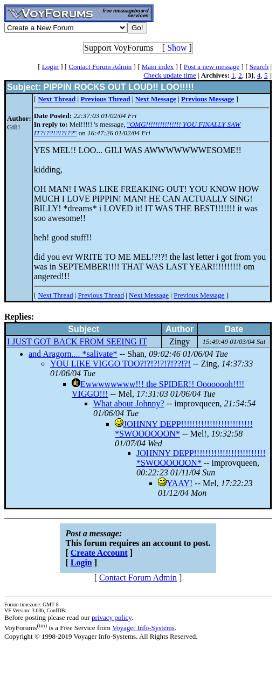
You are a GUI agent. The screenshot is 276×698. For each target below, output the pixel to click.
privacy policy (112, 617)
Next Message (149, 295)
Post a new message (212, 67)
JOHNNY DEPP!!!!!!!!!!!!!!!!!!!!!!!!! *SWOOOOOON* (201, 457)
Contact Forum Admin (100, 67)
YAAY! (179, 483)
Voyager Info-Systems (143, 628)
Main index (158, 67)
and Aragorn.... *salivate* (73, 353)
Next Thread (55, 295)
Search (259, 67)
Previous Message (199, 295)
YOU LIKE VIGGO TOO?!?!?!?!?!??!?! (120, 363)
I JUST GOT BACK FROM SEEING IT (77, 341)
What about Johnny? (128, 403)
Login (50, 67)
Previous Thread (101, 295)
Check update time (169, 75)
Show (177, 47)
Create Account (99, 552)
